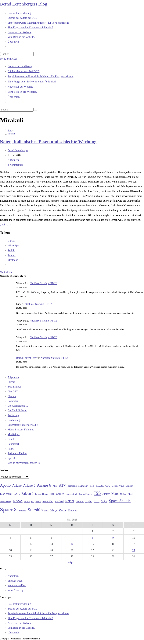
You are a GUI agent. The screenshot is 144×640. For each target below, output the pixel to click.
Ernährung (13, 415)
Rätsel (11, 448)
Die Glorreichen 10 (18, 405)
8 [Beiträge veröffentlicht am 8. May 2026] (92, 537)
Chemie (12, 396)
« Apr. (70, 562)
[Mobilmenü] (8, 58)
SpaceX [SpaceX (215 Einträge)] (8, 509)
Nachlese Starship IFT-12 (43, 283)
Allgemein (13, 159)
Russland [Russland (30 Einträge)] (59, 501)
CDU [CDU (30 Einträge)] (107, 486)
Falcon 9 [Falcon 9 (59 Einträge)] (27, 494)
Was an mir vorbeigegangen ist (24, 462)
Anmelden (13, 576)
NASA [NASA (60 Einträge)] (17, 501)
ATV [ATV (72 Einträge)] (62, 485)
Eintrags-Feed (15, 580)
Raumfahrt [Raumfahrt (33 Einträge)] (47, 501)
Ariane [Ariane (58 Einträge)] (17, 485)
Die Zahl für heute (17, 410)
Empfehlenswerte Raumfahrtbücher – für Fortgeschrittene (40, 76)
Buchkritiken (14, 386)
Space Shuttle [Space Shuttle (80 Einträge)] (120, 501)
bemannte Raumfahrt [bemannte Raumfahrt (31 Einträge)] (78, 486)
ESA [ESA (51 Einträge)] (17, 494)
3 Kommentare (15, 164)
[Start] (10, 130)
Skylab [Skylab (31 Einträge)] (88, 501)
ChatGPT (13, 391)
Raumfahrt (13, 444)
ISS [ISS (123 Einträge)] (97, 493)
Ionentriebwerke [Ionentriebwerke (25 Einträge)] (85, 494)
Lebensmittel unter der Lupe (23, 424)
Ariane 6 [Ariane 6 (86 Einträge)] (44, 485)
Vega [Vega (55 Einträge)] (53, 510)
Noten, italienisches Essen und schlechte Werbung (48, 141)
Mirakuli (12, 133)
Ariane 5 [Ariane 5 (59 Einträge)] (29, 485)
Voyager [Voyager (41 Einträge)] (72, 510)
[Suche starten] (35, 110)
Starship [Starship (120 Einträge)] (35, 509)
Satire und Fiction (17, 453)
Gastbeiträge (14, 420)
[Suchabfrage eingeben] (17, 54)
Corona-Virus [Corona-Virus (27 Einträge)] (118, 486)
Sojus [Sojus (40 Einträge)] (104, 501)
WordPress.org (15, 590)
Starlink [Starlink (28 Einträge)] (22, 510)
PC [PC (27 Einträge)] (32, 501)
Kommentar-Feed (17, 585)
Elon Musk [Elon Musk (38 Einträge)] (6, 493)
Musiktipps (14, 434)
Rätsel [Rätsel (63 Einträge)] (69, 501)
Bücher (11, 382)
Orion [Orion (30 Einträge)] (27, 501)
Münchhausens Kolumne (21, 429)
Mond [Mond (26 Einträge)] (130, 494)
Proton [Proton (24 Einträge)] (38, 501)
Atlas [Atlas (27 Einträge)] (55, 486)
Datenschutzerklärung (20, 66)
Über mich (14, 96)
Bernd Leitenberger (18, 150)
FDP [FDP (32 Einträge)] (52, 493)
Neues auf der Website (20, 86)
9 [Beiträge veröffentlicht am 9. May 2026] (113, 537)
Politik (11, 439)
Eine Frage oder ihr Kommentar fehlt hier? (32, 81)
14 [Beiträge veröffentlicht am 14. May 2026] (72, 544)
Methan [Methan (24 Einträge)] (123, 494)
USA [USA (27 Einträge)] (46, 511)
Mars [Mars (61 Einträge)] (115, 494)
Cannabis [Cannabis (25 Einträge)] (100, 486)
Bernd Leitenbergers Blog (23, 4)
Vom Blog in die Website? (22, 91)
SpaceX (12, 458)
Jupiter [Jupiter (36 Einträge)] (106, 493)
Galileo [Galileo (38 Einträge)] (60, 493)
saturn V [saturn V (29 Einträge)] (80, 501)
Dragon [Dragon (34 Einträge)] (129, 485)
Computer (13, 401)
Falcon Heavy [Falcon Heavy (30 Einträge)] (41, 494)
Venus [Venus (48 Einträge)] (62, 510)
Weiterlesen (6, 272)
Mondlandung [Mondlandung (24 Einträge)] (5, 501)
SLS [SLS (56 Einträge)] (96, 501)
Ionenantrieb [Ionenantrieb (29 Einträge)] (71, 494)
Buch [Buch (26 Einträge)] (92, 486)
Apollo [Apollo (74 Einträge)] (5, 485)
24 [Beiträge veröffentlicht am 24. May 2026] (133, 550)
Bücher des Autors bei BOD (23, 71)
